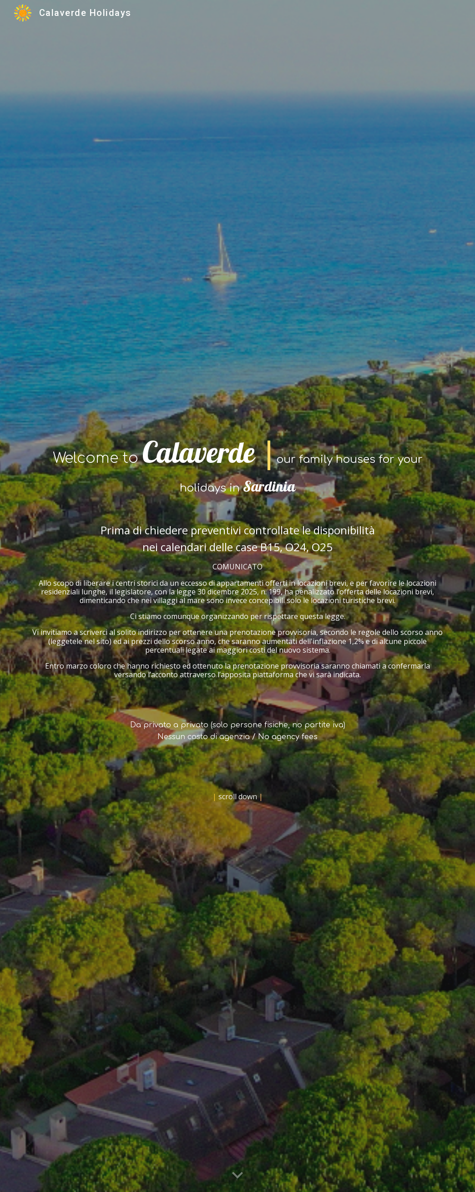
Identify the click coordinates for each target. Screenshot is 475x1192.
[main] (237, 596)
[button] (237, 1176)
